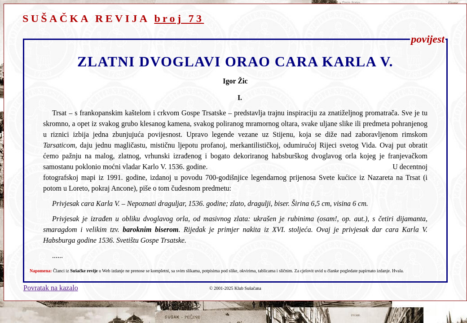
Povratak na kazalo (50, 288)
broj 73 (179, 18)
